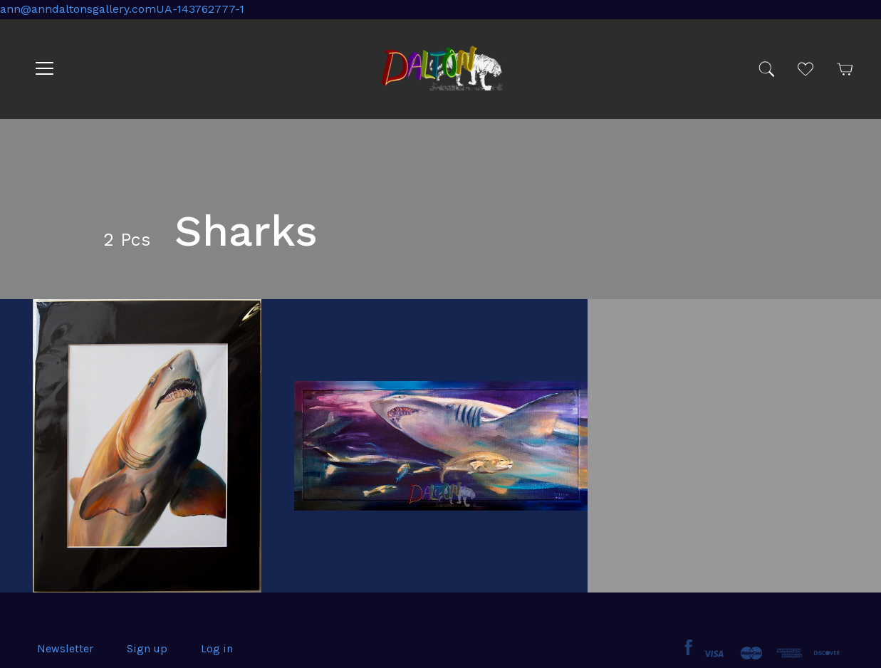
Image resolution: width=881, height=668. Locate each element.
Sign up (147, 648)
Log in (217, 648)
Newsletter (65, 648)
